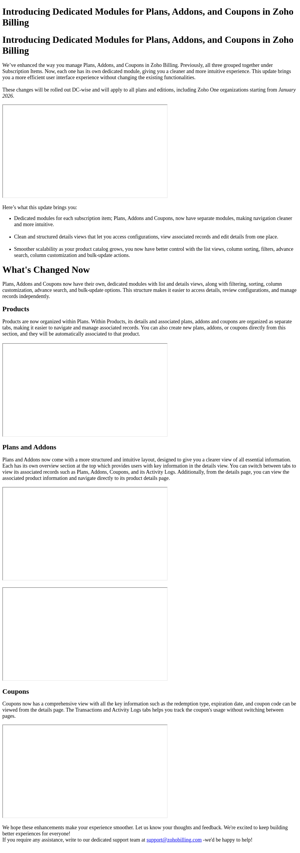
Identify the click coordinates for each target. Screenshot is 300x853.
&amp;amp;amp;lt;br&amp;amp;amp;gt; (85, 151)
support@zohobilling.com (174, 840)
